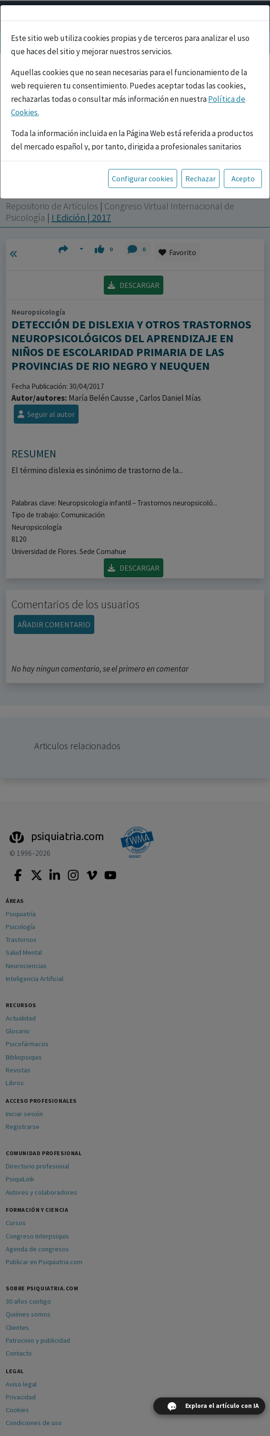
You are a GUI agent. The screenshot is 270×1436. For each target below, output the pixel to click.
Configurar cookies (142, 178)
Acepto (243, 178)
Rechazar (200, 178)
